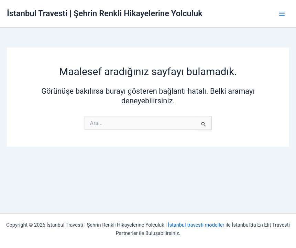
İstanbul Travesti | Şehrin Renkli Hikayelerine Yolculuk (104, 13)
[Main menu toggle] (282, 14)
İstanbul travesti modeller (196, 225)
